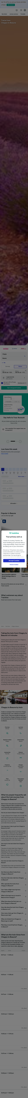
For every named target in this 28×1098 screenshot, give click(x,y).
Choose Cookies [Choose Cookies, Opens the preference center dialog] (14, 564)
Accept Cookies (14, 560)
